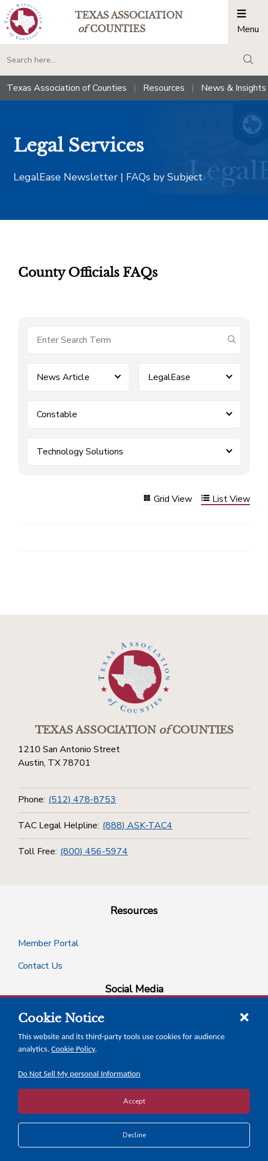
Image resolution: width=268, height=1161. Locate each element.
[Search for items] (125, 340)
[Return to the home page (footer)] (134, 678)
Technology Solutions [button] (80, 451)
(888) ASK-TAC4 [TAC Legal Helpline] (137, 825)
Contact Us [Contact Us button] (40, 966)
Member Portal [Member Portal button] (48, 943)
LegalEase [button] (169, 377)
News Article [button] (63, 377)
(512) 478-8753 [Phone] (82, 799)
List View (225, 499)
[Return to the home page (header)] (23, 21)
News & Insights (233, 88)
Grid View (167, 499)
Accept (134, 1101)
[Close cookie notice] (244, 1016)
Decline (134, 1135)
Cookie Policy (73, 1049)
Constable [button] (57, 414)
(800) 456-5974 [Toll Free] (94, 851)
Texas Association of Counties (67, 88)
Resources (164, 88)
